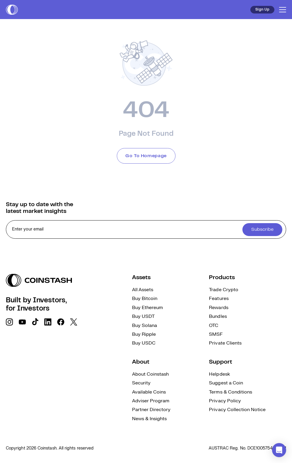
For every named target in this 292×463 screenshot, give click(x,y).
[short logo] (12, 10)
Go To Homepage (146, 156)
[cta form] (146, 229)
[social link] (9, 321)
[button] (279, 450)
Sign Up (262, 9)
